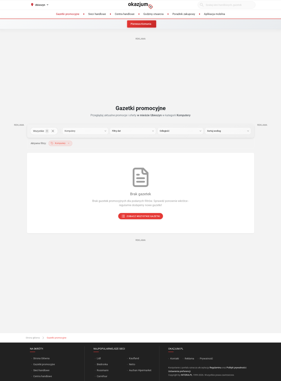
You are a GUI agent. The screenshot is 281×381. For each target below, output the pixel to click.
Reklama (189, 358)
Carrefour (102, 376)
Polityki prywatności (236, 367)
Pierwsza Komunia (141, 23)
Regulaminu (215, 367)
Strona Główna (41, 358)
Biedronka (102, 364)
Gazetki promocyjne (44, 364)
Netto (132, 364)
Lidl (99, 358)
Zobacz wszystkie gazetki (140, 216)
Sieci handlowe (41, 370)
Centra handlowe (42, 376)
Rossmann (103, 370)
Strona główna (33, 337)
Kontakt (174, 358)
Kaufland (134, 358)
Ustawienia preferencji (179, 371)
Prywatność (206, 358)
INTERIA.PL (186, 375)
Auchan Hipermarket (140, 370)
